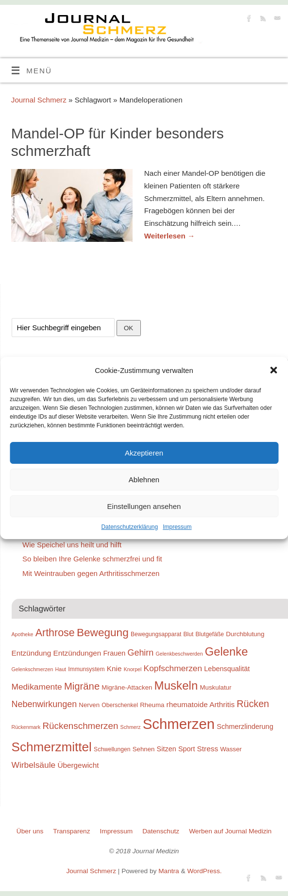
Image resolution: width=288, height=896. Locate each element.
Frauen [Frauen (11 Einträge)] (114, 653)
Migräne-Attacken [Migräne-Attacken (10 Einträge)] (127, 687)
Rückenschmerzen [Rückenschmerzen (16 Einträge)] (80, 726)
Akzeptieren (144, 453)
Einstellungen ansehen (144, 506)
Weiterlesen (169, 236)
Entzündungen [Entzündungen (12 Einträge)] (77, 653)
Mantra (168, 871)
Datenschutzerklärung (129, 527)
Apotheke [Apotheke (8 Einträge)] (23, 634)
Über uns (30, 831)
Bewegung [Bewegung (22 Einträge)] (103, 632)
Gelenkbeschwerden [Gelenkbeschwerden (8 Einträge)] (179, 654)
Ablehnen (144, 479)
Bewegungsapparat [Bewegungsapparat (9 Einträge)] (156, 634)
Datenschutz (160, 831)
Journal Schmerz (39, 100)
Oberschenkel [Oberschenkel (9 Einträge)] (120, 705)
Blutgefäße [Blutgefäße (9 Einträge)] (210, 634)
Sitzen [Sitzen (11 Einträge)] (166, 749)
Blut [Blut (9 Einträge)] (188, 634)
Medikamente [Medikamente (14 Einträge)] (37, 687)
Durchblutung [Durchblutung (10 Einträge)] (245, 634)
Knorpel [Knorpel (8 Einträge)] (133, 669)
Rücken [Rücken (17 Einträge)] (253, 703)
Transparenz (71, 831)
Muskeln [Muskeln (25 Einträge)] (176, 685)
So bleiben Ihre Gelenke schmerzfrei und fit (92, 559)
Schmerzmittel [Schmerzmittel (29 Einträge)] (52, 747)
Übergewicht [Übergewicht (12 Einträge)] (78, 765)
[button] (273, 370)
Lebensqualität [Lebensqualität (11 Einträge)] (227, 669)
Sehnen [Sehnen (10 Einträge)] (144, 749)
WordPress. (204, 871)
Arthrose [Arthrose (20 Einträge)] (55, 633)
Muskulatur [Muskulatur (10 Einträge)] (215, 687)
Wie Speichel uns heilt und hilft (71, 545)
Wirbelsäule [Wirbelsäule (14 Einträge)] (34, 765)
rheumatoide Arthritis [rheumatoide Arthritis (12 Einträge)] (201, 704)
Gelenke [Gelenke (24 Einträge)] (226, 651)
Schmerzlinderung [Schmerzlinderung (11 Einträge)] (245, 726)
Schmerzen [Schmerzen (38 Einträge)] (179, 724)
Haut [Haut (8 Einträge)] (61, 669)
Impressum (177, 527)
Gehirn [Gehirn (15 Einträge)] (140, 653)
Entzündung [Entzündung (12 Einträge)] (31, 653)
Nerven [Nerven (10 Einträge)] (89, 705)
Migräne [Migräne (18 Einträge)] (82, 686)
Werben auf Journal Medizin (230, 831)
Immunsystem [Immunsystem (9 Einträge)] (86, 669)
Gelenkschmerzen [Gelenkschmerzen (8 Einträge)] (32, 669)
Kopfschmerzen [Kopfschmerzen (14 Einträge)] (173, 668)
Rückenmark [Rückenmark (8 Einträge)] (26, 727)
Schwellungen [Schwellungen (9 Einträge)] (112, 749)
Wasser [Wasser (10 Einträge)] (231, 749)
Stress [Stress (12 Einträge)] (207, 748)
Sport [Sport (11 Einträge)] (186, 749)
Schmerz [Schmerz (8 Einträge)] (130, 727)
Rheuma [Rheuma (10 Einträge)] (152, 705)
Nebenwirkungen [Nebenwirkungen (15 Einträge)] (44, 704)
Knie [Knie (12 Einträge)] (114, 668)
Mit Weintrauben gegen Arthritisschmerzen (90, 573)
